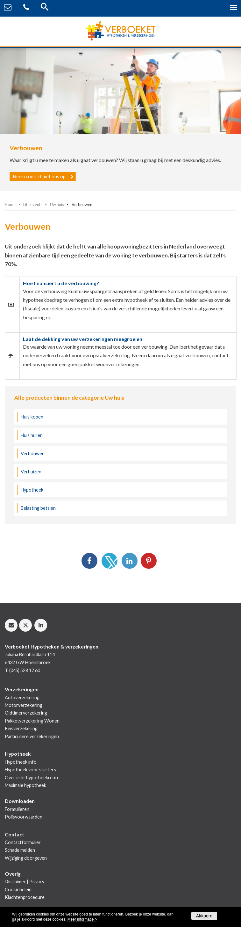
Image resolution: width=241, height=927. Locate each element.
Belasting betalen (38, 508)
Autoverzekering (22, 697)
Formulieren (17, 809)
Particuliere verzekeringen (32, 736)
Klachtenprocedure (25, 897)
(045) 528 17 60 (24, 670)
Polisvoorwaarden (23, 816)
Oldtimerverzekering (26, 713)
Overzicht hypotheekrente (32, 777)
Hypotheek (32, 490)
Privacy (36, 881)
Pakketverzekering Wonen (32, 720)
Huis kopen (32, 416)
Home (10, 204)
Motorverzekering (23, 705)
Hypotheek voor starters (30, 769)
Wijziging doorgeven (26, 858)
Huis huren (32, 435)
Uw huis (57, 204)
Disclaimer (15, 881)
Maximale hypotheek (25, 785)
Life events (32, 204)
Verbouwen (33, 453)
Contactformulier (23, 842)
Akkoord (204, 915)
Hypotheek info (21, 762)
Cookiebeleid (18, 889)
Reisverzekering (21, 728)
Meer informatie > (82, 919)
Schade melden (20, 850)
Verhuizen (31, 471)
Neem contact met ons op (39, 176)
